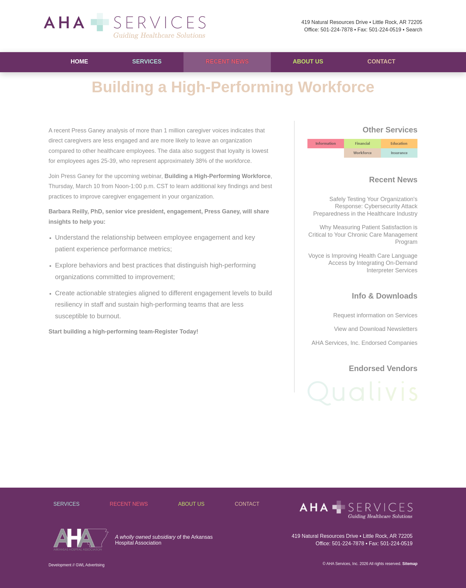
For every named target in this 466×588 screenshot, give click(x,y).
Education (399, 143)
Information (326, 143)
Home (79, 61)
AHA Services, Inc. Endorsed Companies (364, 343)
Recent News (227, 61)
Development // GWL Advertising (77, 565)
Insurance (399, 152)
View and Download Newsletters (375, 329)
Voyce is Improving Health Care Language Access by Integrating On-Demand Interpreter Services (362, 263)
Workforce (362, 152)
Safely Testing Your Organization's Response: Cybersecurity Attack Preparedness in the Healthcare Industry (365, 206)
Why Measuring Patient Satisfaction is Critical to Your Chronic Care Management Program (362, 234)
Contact (381, 61)
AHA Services (338, 563)
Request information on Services (375, 315)
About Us (308, 61)
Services (146, 61)
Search (414, 29)
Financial (362, 143)
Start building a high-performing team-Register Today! (123, 331)
